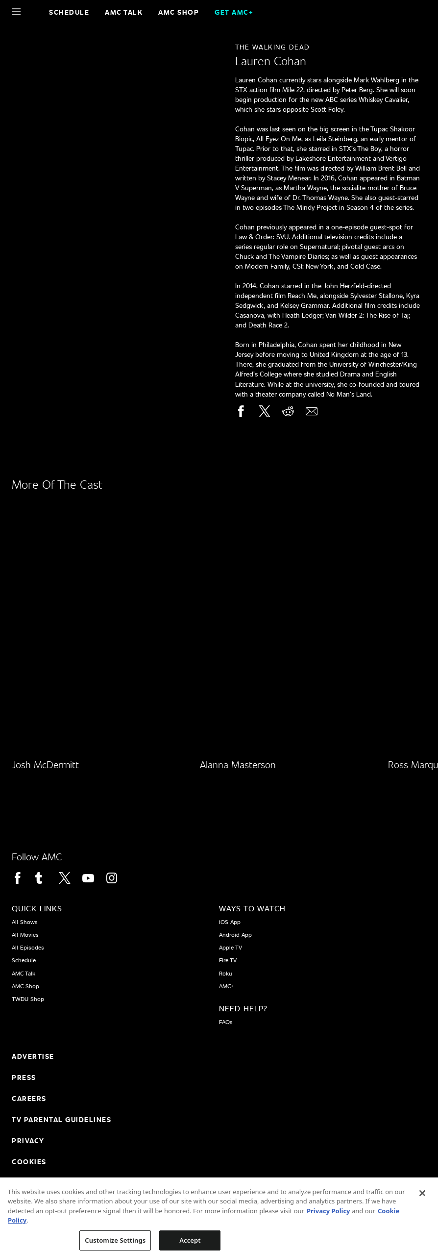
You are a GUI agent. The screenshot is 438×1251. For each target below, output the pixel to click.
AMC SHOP (178, 12)
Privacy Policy (328, 1217)
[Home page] (219, 827)
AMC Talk (124, 12)
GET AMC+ (234, 12)
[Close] (422, 1200)
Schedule (69, 12)
